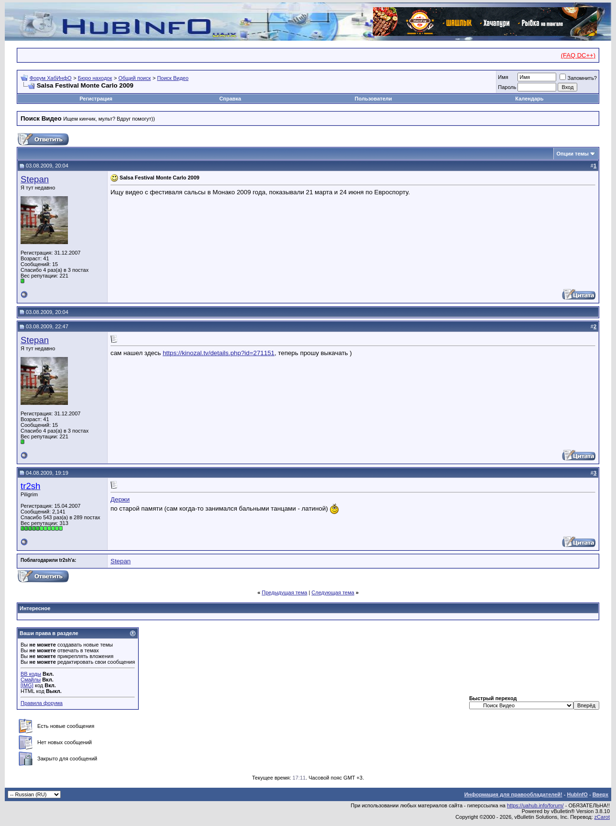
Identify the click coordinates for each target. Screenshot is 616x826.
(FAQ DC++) (578, 55)
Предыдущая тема (284, 592)
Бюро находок (95, 78)
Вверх (600, 794)
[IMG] (27, 685)
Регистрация (95, 98)
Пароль (507, 87)
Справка (230, 98)
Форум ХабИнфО (51, 78)
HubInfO (577, 794)
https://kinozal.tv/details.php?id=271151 (219, 353)
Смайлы (31, 679)
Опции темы (573, 153)
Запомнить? (578, 78)
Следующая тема (332, 592)
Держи (120, 499)
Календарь (529, 98)
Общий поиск (134, 78)
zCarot (602, 817)
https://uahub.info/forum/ (535, 805)
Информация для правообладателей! (513, 794)
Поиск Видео (172, 78)
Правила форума (42, 703)
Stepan (35, 179)
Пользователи (373, 98)
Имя (503, 77)
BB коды (31, 674)
